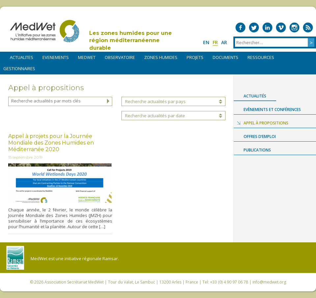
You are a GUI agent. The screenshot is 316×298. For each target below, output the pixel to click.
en (206, 42)
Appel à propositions (266, 123)
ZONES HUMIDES (160, 57)
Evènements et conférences (272, 109)
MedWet (44, 31)
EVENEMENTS (55, 57)
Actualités (255, 96)
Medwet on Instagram (294, 27)
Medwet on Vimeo (281, 27)
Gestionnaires (19, 68)
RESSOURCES (261, 57)
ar (224, 42)
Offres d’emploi (260, 136)
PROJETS (195, 57)
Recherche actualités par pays (155, 101)
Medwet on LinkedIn (267, 27)
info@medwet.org (269, 282)
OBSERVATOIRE (120, 57)
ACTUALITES (21, 57)
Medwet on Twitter (254, 27)
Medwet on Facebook (240, 27)
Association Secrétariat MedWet (74, 282)
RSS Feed (308, 27)
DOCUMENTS (225, 57)
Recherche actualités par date (155, 116)
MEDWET (86, 57)
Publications (257, 150)
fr (215, 42)
